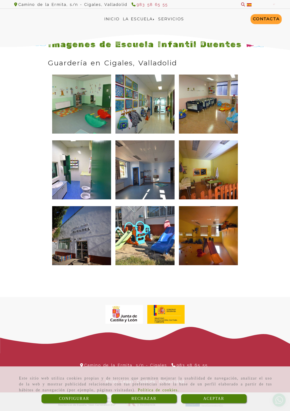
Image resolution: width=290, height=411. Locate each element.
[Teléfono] (150, 4)
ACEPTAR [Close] (213, 398)
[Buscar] (243, 4)
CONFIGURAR (74, 398)
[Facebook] (274, 4)
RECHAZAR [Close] (143, 398)
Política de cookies (158, 390)
